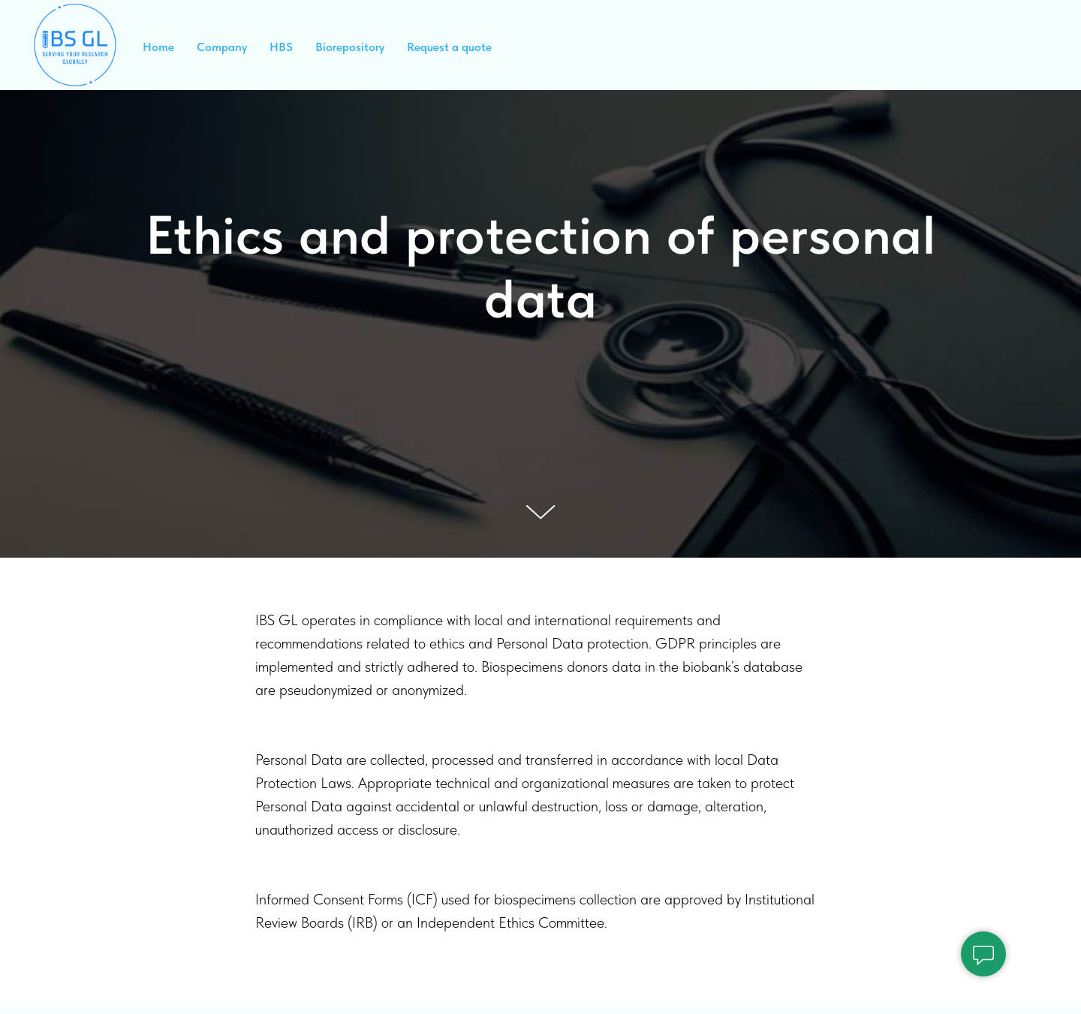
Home (158, 47)
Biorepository (349, 47)
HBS (281, 47)
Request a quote (449, 47)
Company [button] (222, 47)
